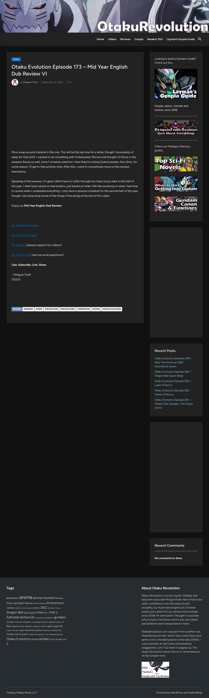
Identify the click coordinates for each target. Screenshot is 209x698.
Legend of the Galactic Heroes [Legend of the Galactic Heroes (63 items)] (25, 626)
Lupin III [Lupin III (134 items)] (57, 626)
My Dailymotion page (25, 225)
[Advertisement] (176, 282)
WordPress (177, 692)
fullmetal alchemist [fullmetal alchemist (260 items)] (20, 617)
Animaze (28, 309)
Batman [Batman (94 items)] (29, 603)
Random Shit (155, 39)
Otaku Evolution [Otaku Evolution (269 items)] (19, 639)
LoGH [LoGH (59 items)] (43, 626)
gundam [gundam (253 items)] (60, 617)
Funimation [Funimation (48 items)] (39, 618)
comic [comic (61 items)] (18, 608)
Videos (112, 39)
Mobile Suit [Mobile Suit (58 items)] (56, 630)
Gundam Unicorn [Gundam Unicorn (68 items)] (14, 622)
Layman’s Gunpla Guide (181, 39)
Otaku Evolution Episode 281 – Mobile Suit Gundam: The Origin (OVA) (174, 403)
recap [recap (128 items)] (34, 639)
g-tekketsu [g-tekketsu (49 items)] (49, 618)
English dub (51, 309)
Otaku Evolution (111, 309)
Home (100, 39)
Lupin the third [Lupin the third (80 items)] (26, 630)
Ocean (96, 309)
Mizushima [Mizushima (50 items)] (46, 630)
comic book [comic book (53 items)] (26, 608)
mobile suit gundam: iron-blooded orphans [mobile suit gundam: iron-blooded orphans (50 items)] (45, 634)
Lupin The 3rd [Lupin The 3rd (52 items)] (12, 630)
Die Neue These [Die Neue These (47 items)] (53, 608)
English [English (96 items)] (32, 612)
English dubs (67, 309)
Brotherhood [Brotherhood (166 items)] (55, 603)
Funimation (83, 309)
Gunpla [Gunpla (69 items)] (26, 622)
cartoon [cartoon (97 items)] (11, 607)
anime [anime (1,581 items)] (25, 597)
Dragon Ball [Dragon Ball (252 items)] (15, 612)
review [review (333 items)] (44, 639)
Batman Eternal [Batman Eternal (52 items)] (39, 603)
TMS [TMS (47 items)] (64, 639)
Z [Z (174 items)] (7, 643)
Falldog (187, 595)
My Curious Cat (22, 255)
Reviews (125, 39)
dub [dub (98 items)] (26, 612)
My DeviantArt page (24, 235)
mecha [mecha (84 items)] (37, 630)
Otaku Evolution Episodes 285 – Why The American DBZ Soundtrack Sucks (173, 362)
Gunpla (139, 39)
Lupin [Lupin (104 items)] (49, 626)
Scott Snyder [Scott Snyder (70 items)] (56, 639)
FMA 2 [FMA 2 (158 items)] (53, 612)
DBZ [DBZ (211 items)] (44, 607)
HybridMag (195, 692)
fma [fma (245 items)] (40, 612)
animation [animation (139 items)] (13, 598)
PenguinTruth (174, 599)
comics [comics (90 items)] (36, 607)
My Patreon (19, 245)
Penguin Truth (30, 82)
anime (39, 309)
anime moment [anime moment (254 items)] (44, 598)
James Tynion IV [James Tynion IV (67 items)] (56, 622)
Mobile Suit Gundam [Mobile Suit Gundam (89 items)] (17, 634)
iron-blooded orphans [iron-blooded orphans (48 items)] (39, 622)
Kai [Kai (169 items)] (9, 626)
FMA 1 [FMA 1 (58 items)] (46, 613)
